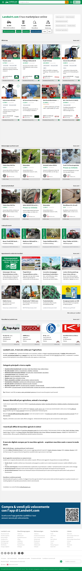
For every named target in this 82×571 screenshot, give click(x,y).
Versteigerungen (5, 541)
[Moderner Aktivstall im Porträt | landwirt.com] (31, 238)
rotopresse (35, 370)
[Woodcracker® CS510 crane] (31, 298)
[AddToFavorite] (18, 46)
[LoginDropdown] (76, 2)
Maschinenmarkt (5, 533)
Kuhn (40, 432)
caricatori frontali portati (27, 387)
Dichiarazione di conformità (17, 561)
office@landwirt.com (25, 487)
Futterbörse (36, 543)
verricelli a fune (29, 372)
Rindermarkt (37, 539)
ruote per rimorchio (34, 380)
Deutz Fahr (36, 432)
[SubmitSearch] (67, 2)
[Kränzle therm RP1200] (71, 63)
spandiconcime (23, 381)
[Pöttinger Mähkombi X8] (31, 63)
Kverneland (53, 432)
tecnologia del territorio (51, 404)
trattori (43, 404)
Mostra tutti (76, 40)
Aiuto (3, 564)
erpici (17, 374)
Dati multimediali (12, 558)
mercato (56, 355)
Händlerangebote (5, 535)
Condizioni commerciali (48, 558)
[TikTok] (12, 553)
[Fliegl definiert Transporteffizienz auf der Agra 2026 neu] (31, 270)
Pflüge (18, 539)
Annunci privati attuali (8, 186)
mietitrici (17, 370)
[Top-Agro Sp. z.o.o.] (11, 334)
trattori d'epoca (44, 369)
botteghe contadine (62, 404)
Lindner (77, 430)
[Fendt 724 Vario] (51, 63)
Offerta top (5, 40)
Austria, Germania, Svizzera (54, 450)
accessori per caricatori (39, 387)
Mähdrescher (20, 535)
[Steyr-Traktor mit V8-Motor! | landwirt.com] (71, 238)
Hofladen (36, 546)
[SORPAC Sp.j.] (31, 334)
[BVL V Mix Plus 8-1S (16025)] (71, 102)
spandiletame (39, 381)
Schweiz (69, 541)
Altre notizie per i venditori (73, 313)
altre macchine (6, 415)
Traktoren (19, 533)
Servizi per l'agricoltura (61, 30)
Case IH (5, 432)
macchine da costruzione (35, 404)
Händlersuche (4, 539)
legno (5, 405)
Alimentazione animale (61, 21)
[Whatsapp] (15, 553)
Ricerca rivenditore (36, 31)
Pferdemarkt (37, 541)
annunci (19, 31)
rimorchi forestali (38, 372)
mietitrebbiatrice (18, 383)
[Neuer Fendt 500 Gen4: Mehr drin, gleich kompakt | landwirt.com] (11, 238)
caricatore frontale (16, 387)
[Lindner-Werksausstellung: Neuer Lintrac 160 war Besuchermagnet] (71, 270)
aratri (26, 374)
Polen (68, 546)
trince (14, 378)
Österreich (69, 533)
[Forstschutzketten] (51, 298)
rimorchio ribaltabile (15, 376)
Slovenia (72, 450)
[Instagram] (5, 553)
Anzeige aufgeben (5, 546)
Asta (49, 31)
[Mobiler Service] (11, 298)
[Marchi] (22, 553)
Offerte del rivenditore (9, 31)
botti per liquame (31, 381)
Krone (43, 432)
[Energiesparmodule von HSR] (71, 298)
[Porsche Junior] (11, 63)
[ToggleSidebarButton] (3, 2)
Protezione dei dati (36, 558)
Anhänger (19, 546)
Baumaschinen (21, 545)
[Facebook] (8, 553)
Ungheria (67, 450)
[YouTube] (2, 553)
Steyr (64, 430)
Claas (39, 369)
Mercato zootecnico (61, 25)
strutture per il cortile (51, 413)
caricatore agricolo (25, 385)
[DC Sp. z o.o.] (51, 334)
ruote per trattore (25, 380)
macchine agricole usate (54, 353)
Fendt (29, 369)
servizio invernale (40, 385)
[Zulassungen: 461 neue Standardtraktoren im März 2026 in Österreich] (11, 270)
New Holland (34, 369)
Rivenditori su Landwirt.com (9, 319)
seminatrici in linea (20, 378)
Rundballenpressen (22, 537)
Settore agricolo (60, 17)
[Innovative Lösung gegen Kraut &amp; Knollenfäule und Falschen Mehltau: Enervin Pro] (51, 270)
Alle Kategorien (4, 543)
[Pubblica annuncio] (71, 2)
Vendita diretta (71, 25)
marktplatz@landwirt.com (63, 569)
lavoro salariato (20, 410)
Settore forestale (70, 17)
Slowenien (69, 545)
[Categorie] (19, 553)
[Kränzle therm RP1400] (11, 102)
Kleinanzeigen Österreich (73, 535)
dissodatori (21, 374)
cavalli (36, 409)
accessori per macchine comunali (66, 413)
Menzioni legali (5, 561)
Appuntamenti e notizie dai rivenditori (12, 253)
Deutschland (70, 537)
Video (44, 31)
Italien (68, 543)
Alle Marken (3, 545)
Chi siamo (3, 558)
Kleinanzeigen (4, 537)
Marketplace (26, 31)
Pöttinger (48, 432)
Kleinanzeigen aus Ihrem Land (10, 146)
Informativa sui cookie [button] (24, 558)
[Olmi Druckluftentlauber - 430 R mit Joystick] (51, 102)
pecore (40, 409)
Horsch (64, 432)
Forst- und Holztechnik (39, 537)
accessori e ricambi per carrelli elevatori (55, 387)
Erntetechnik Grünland (39, 535)
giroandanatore (23, 370)
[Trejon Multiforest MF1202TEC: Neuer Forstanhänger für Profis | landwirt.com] (51, 238)
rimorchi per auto (24, 376)
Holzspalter (20, 543)
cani (43, 409)
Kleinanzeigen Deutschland (73, 539)
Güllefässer (20, 541)
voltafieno (30, 370)
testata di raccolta (27, 383)
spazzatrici (32, 385)
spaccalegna (45, 372)
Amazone (59, 432)
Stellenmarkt (37, 545)
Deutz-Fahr (53, 546)
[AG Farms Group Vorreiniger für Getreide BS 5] (31, 102)
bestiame (32, 409)
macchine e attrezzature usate (29, 430)
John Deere (24, 369)
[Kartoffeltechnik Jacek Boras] (71, 334)
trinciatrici (34, 383)
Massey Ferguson (22, 432)
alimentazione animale (72, 404)
